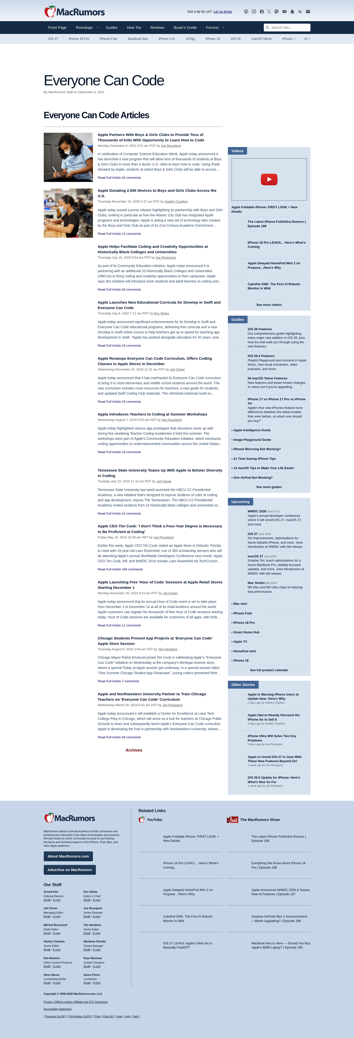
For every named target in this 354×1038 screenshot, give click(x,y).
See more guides (269, 487)
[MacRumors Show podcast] (246, 11)
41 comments (131, 513)
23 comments (131, 345)
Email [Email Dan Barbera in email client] (47, 965)
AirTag (190, 39)
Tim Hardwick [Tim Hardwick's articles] (92, 923)
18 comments (131, 452)
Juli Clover (177, 369)
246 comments (132, 569)
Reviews (157, 27)
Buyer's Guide (185, 27)
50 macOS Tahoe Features (268, 378)
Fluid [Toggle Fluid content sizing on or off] (98, 1016)
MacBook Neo (138, 39)
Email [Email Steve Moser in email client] (47, 981)
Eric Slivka (161, 313)
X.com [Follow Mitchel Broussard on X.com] (56, 931)
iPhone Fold (108, 39)
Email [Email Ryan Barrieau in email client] (87, 965)
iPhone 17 (289, 39)
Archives (134, 750)
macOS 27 (255, 556)
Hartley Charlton (176, 201)
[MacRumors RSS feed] (300, 11)
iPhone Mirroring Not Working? (257, 449)
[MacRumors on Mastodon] (276, 11)
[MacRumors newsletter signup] (308, 11)
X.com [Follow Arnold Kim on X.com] (56, 898)
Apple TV (240, 641)
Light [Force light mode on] (128, 1016)
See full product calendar (269, 670)
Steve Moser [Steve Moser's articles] (52, 973)
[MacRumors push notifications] (292, 11)
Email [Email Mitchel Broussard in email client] (47, 931)
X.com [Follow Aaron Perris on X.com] (97, 981)
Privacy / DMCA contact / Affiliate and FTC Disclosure (76, 1001)
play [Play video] (269, 179)
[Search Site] (287, 27)
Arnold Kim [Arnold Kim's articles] (51, 890)
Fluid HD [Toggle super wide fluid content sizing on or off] (108, 1016)
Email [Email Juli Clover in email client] (47, 915)
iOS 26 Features (260, 329)
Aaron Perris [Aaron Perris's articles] (92, 973)
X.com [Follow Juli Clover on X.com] (56, 915)
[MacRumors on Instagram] (253, 11)
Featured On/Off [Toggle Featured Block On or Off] (55, 1016)
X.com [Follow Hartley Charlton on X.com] (56, 948)
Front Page (57, 27)
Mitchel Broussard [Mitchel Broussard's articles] (55, 923)
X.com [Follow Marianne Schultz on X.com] (97, 948)
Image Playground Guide (252, 440)
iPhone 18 (213, 39)
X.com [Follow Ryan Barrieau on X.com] (97, 965)
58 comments (131, 737)
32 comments (131, 177)
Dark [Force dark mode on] (135, 1016)
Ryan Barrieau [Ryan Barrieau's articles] (93, 956)
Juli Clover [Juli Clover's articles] (51, 907)
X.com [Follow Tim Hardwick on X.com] (97, 931)
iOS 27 (53, 39)
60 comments (131, 289)
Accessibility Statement (58, 1009)
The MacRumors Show (260, 818)
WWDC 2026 (257, 511)
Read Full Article (109, 177)
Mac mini (240, 604)
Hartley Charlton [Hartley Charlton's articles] (54, 940)
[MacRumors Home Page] (74, 11)
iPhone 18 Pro (79, 39)
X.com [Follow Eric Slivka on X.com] (97, 898)
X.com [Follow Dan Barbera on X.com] (56, 965)
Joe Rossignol (171, 146)
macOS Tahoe (261, 39)
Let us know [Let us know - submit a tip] (223, 12)
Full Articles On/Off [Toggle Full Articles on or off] (79, 1016)
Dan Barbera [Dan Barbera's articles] (52, 956)
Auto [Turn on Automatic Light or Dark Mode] (119, 1016)
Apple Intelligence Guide (252, 430)
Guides (112, 27)
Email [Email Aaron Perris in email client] (87, 981)
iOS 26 (236, 39)
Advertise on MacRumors (70, 868)
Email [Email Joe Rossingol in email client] (87, 915)
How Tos (134, 27)
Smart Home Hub (246, 632)
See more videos (269, 305)
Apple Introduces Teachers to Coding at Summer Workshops (158, 414)
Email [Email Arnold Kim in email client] (47, 898)
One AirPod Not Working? (253, 477)
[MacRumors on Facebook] (261, 11)
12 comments (131, 234)
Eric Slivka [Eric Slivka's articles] (90, 890)
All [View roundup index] (307, 39)
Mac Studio (256, 583)
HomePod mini (245, 651)
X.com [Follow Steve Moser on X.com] (56, 981)
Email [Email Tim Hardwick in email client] (87, 931)
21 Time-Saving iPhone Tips (255, 458)
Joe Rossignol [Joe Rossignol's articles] (93, 907)
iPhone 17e (167, 39)
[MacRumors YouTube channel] (284, 11)
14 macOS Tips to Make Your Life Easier (264, 468)
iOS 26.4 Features (261, 356)
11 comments (131, 625)
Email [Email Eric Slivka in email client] (87, 898)
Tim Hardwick (167, 649)
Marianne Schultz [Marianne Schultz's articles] (95, 940)
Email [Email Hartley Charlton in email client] (47, 948)
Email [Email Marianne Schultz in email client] (87, 948)
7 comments (130, 681)
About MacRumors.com (68, 855)
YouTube (154, 818)
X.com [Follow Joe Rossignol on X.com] (97, 915)
